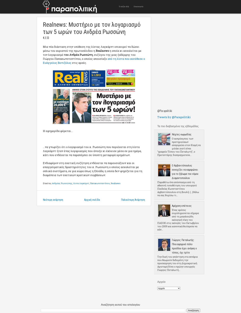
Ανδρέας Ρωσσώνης (62, 183)
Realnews (115, 183)
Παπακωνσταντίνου (100, 183)
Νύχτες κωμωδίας (181, 134)
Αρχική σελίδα (92, 199)
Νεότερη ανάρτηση (53, 199)
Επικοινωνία (138, 7)
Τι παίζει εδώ (124, 7)
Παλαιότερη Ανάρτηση (133, 199)
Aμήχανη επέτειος (182, 205)
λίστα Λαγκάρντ (81, 183)
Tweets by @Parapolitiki (174, 117)
